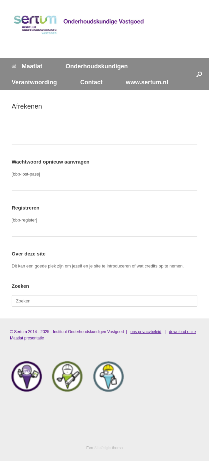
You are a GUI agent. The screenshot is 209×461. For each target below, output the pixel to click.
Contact (91, 82)
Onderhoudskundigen (97, 66)
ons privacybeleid (145, 331)
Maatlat (27, 66)
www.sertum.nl (147, 82)
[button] (199, 74)
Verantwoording (34, 82)
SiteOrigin (102, 448)
